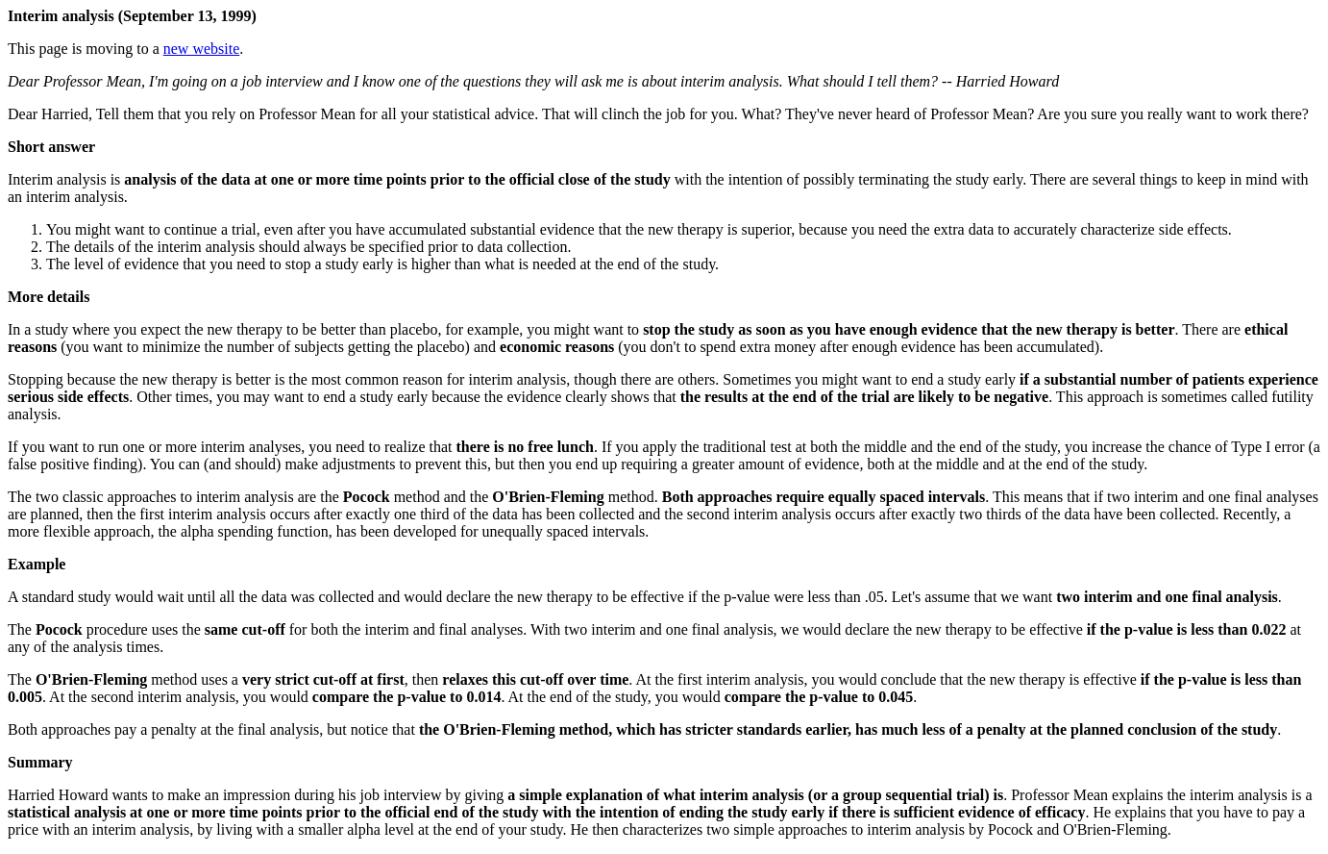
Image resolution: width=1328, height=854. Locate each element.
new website (201, 48)
